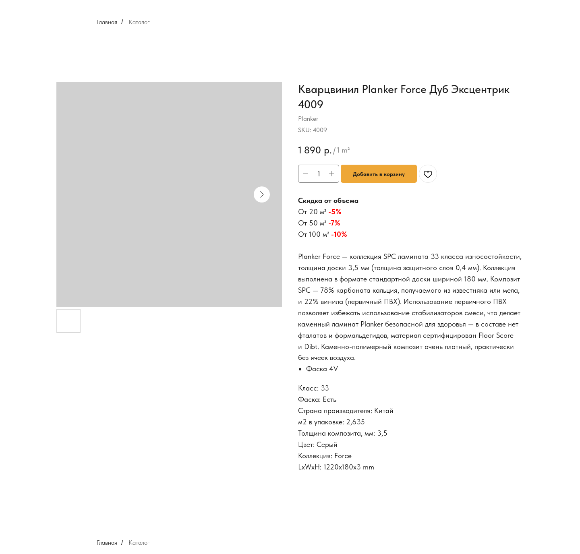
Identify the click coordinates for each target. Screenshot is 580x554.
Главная (107, 22)
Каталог (139, 22)
